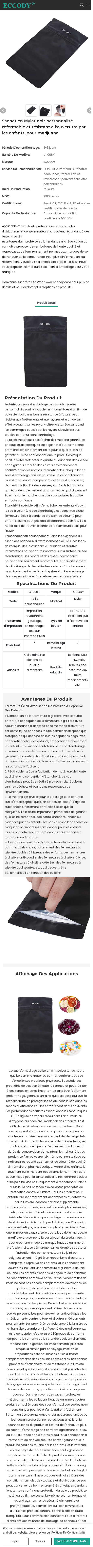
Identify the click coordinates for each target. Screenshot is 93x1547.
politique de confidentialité (68, 1532)
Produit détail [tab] (46, 303)
